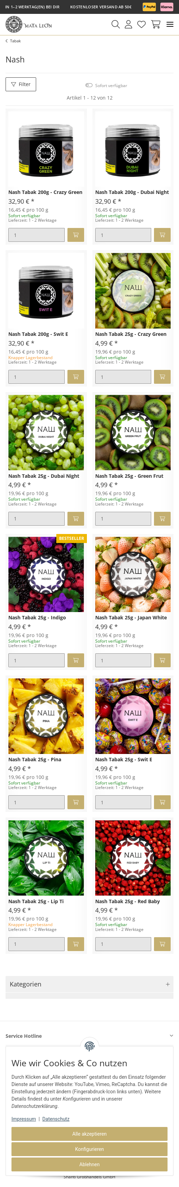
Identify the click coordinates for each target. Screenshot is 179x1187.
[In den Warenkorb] (75, 235)
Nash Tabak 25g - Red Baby (127, 902)
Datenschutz (56, 1119)
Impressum (23, 1119)
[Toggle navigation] (169, 24)
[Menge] (36, 235)
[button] (115, 24)
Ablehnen (89, 1164)
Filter (21, 84)
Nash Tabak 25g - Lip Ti (36, 902)
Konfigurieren (89, 1149)
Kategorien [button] (25, 984)
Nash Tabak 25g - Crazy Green (130, 334)
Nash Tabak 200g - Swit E (38, 334)
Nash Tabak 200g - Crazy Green (45, 192)
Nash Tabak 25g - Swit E (123, 760)
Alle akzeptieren (89, 1134)
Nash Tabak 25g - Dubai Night (43, 476)
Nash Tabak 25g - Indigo (37, 618)
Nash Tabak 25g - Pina (34, 760)
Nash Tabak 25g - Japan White (131, 618)
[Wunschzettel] (141, 24)
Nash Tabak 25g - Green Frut (129, 476)
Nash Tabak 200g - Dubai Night (132, 192)
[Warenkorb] (154, 24)
